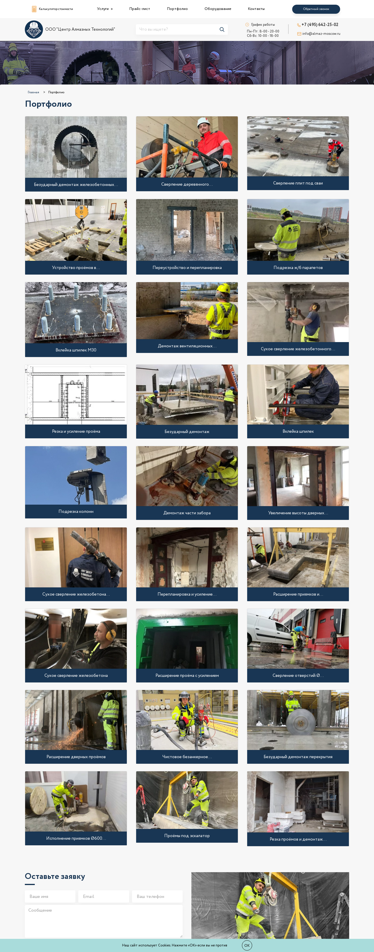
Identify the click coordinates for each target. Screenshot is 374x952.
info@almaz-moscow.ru (318, 33)
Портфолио (177, 9)
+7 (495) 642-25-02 (317, 25)
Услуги (103, 9)
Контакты (256, 9)
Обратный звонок (316, 9)
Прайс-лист (139, 9)
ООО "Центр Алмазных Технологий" (70, 29)
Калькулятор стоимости (52, 9)
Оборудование (218, 9)
